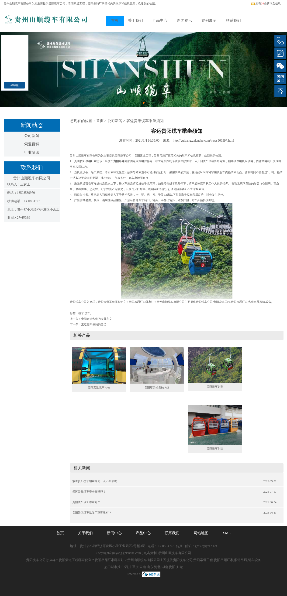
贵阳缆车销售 (215, 386)
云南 (142, 567)
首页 (114, 20)
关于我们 (135, 20)
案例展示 (208, 20)
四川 (128, 567)
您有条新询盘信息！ (267, 3)
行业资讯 (31, 152)
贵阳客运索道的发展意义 (96, 318)
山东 (150, 567)
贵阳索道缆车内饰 (99, 387)
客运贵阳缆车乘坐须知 (145, 121)
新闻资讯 (184, 20)
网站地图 (201, 533)
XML (226, 533)
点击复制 (150, 553)
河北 (157, 567)
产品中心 (159, 20)
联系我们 (233, 20)
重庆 (135, 567)
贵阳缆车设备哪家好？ (86, 502)
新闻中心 (114, 533)
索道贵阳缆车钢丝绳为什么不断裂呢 (94, 481)
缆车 (81, 313)
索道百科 (31, 144)
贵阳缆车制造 (215, 448)
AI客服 (14, 85)
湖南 (165, 567)
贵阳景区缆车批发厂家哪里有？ (91, 512)
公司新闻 (31, 136)
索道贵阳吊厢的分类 (93, 324)
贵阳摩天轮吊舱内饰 (156, 387)
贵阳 (172, 567)
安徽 (179, 567)
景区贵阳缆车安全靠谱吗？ (89, 491)
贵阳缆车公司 (56, 3)
